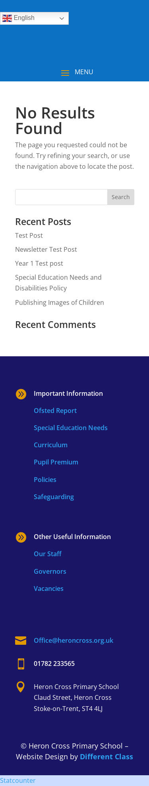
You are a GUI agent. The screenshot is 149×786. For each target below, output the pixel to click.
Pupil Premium (56, 462)
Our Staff (48, 553)
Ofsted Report (55, 410)
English (18, 18)
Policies (45, 479)
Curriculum (51, 444)
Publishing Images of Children (59, 302)
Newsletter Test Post (46, 249)
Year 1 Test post (39, 263)
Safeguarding (54, 496)
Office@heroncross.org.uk (73, 640)
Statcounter (18, 780)
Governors (50, 571)
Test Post (29, 235)
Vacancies (49, 588)
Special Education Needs (71, 427)
